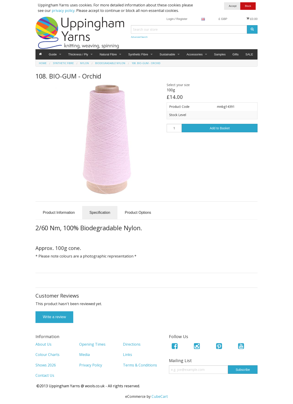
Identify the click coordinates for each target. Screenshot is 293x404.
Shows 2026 (45, 365)
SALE (249, 54)
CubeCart (160, 396)
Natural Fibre (108, 54)
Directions (132, 344)
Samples (220, 54)
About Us (43, 344)
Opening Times (92, 344)
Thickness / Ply (78, 54)
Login (170, 19)
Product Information (59, 212)
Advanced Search (139, 36)
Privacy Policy (90, 365)
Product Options (138, 212)
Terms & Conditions (140, 365)
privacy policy (63, 10)
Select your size (178, 85)
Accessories (195, 54)
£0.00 (252, 19)
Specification (100, 212)
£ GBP (223, 19)
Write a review (54, 317)
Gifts (236, 54)
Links (127, 354)
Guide (53, 54)
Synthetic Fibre (138, 54)
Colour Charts (47, 354)
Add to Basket (220, 128)
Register (181, 19)
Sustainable (167, 54)
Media (84, 354)
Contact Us (44, 375)
